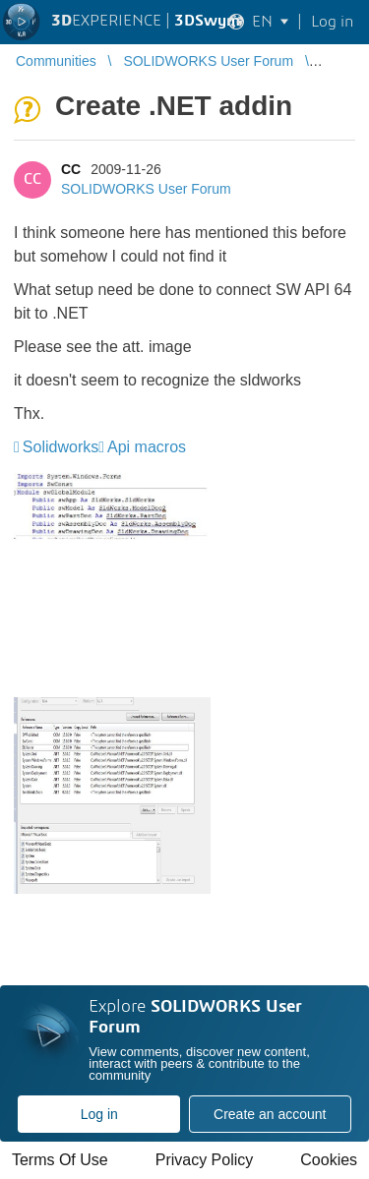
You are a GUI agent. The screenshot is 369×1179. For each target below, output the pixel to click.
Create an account (270, 1114)
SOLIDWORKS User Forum (146, 189)
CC (71, 169)
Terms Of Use (60, 1159)
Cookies (328, 1159)
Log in (99, 1114)
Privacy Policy (204, 1159)
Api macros (146, 447)
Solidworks (60, 447)
